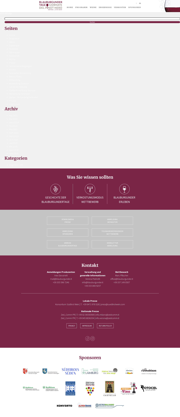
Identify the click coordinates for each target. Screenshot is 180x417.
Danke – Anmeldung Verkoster (23, 97)
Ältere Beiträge (6, 13)
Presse (12, 62)
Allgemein (14, 164)
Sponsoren (134, 7)
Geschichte (14, 55)
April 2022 (13, 132)
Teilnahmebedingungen (20, 66)
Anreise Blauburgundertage (67, 243)
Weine (93, 7)
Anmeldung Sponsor (19, 83)
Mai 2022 (13, 129)
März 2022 (14, 136)
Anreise (12, 69)
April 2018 (13, 150)
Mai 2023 (13, 125)
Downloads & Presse (68, 220)
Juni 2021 (13, 139)
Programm (81, 7)
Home (70, 7)
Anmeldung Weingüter (112, 220)
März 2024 (14, 122)
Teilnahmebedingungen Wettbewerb (112, 232)
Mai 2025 (13, 115)
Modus (12, 59)
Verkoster (120, 7)
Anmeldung (14, 79)
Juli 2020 (13, 143)
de (140, 3)
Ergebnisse (105, 7)
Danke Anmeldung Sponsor (22, 90)
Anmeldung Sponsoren (67, 232)
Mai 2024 (13, 118)
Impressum (14, 104)
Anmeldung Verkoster (19, 93)
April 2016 (13, 153)
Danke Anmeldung (18, 86)
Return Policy (15, 76)
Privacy (12, 100)
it (136, 3)
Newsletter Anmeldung (20, 73)
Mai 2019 (13, 146)
